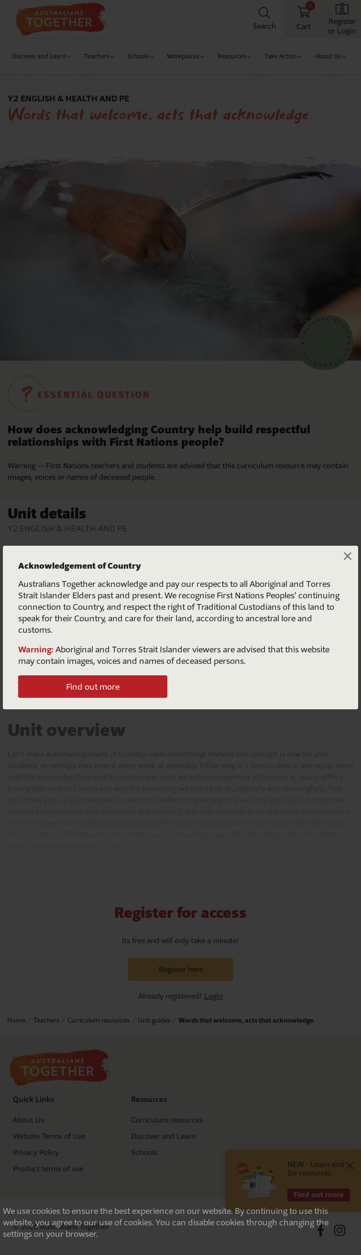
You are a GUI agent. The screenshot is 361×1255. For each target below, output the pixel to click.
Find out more (93, 686)
